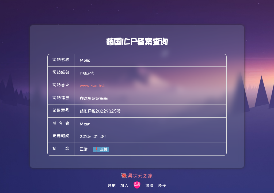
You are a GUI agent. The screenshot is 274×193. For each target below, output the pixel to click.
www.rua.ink (92, 85)
